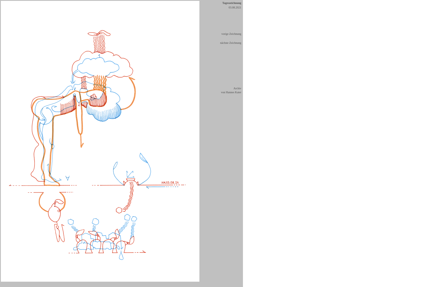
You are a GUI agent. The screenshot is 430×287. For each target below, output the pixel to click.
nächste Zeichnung (230, 42)
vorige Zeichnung (231, 33)
